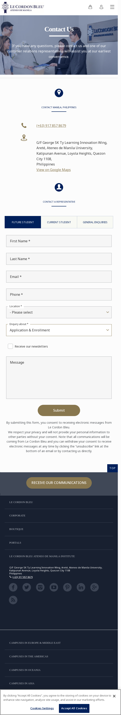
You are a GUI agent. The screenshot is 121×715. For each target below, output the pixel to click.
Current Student (59, 222)
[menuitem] (90, 7)
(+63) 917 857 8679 (51, 125)
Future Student (23, 222)
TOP (112, 468)
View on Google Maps (53, 169)
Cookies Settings (42, 708)
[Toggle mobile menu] (112, 7)
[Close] (114, 696)
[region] (60, 702)
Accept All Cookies (74, 708)
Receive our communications (59, 482)
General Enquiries (95, 222)
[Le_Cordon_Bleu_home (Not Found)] (23, 7)
